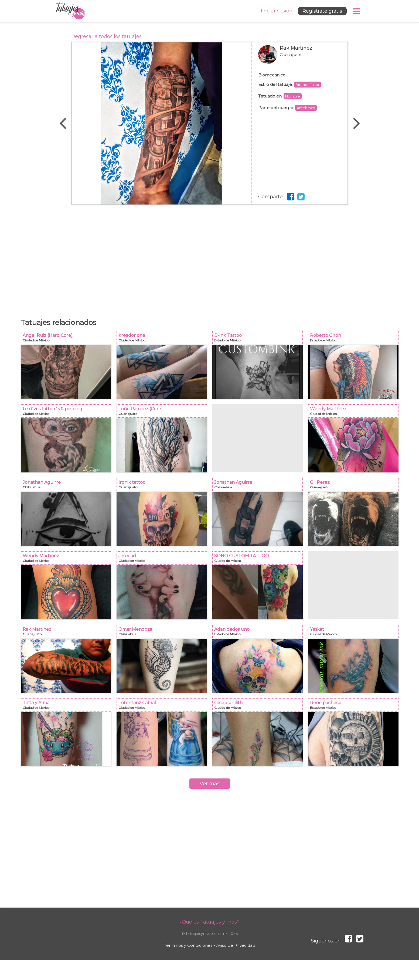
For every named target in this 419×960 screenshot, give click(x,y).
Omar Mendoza (163, 633)
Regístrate (322, 11)
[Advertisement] (209, 259)
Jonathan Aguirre (68, 486)
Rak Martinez (299, 57)
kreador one (163, 339)
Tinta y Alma (68, 706)
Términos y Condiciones (188, 945)
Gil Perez (355, 486)
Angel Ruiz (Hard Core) (68, 339)
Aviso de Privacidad (235, 945)
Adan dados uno (259, 633)
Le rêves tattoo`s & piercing (68, 412)
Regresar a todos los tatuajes (106, 36)
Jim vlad (163, 559)
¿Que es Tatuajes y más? (209, 922)
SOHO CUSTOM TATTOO (259, 559)
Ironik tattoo (163, 486)
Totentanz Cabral (163, 706)
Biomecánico (307, 84)
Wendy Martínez (355, 412)
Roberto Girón (355, 339)
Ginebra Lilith (259, 706)
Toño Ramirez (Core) (163, 412)
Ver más (210, 784)
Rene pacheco (355, 706)
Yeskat (355, 633)
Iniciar (276, 11)
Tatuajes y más (71, 11)
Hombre (292, 96)
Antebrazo (306, 108)
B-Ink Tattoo (259, 339)
